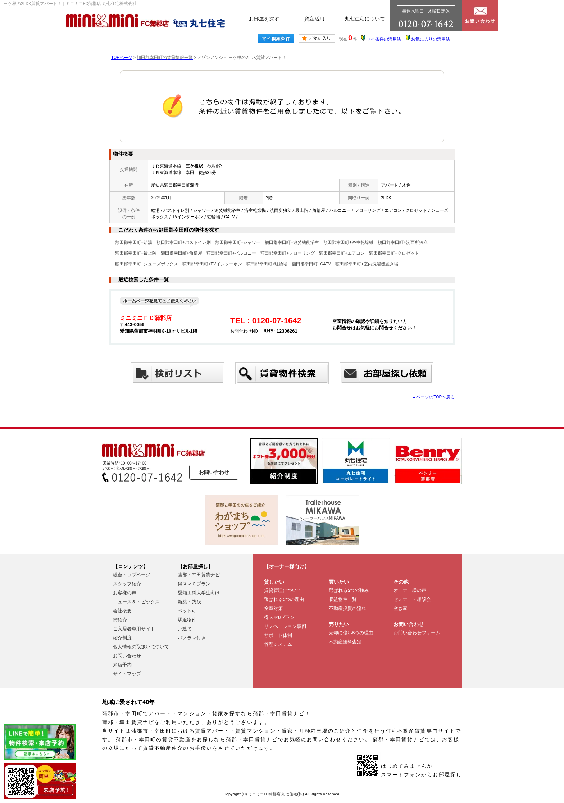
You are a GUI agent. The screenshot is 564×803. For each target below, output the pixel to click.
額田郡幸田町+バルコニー (231, 253)
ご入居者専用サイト (134, 628)
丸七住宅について (365, 19)
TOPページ (121, 57)
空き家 (401, 608)
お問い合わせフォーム (417, 632)
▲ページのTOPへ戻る (433, 397)
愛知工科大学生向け (199, 593)
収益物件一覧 (343, 599)
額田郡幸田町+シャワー (238, 242)
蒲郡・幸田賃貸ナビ (199, 575)
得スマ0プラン (279, 617)
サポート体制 (278, 635)
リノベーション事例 (285, 626)
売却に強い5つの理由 (351, 632)
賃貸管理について (282, 590)
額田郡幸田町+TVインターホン (212, 263)
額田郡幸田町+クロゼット (394, 253)
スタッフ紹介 (127, 584)
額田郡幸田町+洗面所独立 (403, 242)
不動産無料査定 (345, 641)
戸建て (185, 628)
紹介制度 (122, 637)
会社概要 (122, 610)
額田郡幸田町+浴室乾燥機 (348, 242)
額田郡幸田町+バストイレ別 (183, 242)
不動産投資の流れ (347, 608)
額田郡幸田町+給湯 (133, 242)
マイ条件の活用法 (384, 39)
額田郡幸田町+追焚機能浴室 (292, 242)
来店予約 (122, 664)
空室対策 (273, 608)
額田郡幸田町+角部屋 (181, 253)
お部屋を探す (264, 19)
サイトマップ (127, 673)
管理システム (278, 644)
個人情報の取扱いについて (141, 646)
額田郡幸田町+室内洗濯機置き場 (366, 263)
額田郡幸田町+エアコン (342, 253)
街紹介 (120, 619)
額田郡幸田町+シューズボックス (146, 263)
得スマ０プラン (194, 584)
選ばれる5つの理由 (284, 599)
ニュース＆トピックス (136, 601)
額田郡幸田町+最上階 (135, 253)
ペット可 (187, 610)
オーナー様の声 (410, 590)
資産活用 (314, 19)
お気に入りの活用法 (430, 39)
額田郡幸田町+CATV (311, 263)
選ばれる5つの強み (349, 590)
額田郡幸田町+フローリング (287, 253)
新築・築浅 (189, 601)
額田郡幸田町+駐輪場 (267, 263)
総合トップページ (131, 575)
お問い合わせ (214, 472)
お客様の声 (124, 593)
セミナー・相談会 (412, 599)
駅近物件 (187, 619)
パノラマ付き (192, 637)
